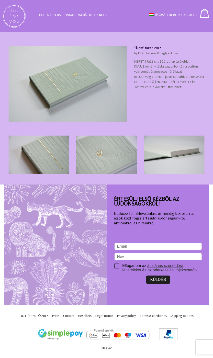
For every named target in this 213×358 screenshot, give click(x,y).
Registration (187, 15)
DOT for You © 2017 (34, 316)
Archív (82, 15)
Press (55, 316)
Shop (41, 15)
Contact (69, 15)
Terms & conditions (153, 316)
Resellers (84, 316)
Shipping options (181, 316)
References (97, 15)
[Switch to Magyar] (157, 14)
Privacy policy (126, 316)
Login (171, 15)
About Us (54, 15)
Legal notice (104, 316)
